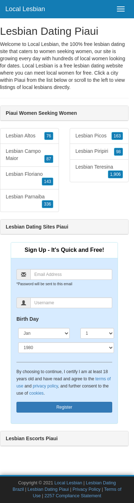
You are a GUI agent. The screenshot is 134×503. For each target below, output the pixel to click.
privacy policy (45, 386)
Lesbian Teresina (99, 171)
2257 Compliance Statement (72, 495)
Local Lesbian (25, 9)
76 (48, 135)
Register (64, 407)
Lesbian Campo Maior (29, 155)
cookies (36, 393)
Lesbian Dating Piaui (48, 489)
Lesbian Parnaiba (29, 201)
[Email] (71, 274)
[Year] (66, 347)
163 (117, 135)
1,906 (115, 174)
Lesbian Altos (29, 136)
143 (47, 181)
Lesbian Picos (99, 136)
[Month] (44, 333)
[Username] (71, 302)
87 (48, 158)
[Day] (97, 333)
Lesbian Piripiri (99, 151)
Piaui (19, 80)
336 (47, 204)
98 (118, 151)
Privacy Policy (86, 489)
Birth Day (27, 319)
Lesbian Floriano (29, 178)
